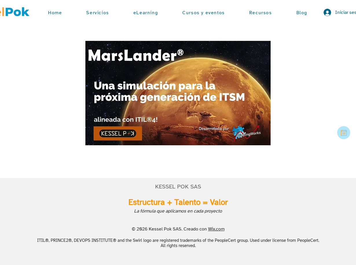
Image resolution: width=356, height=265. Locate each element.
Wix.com (216, 229)
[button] (97, 13)
